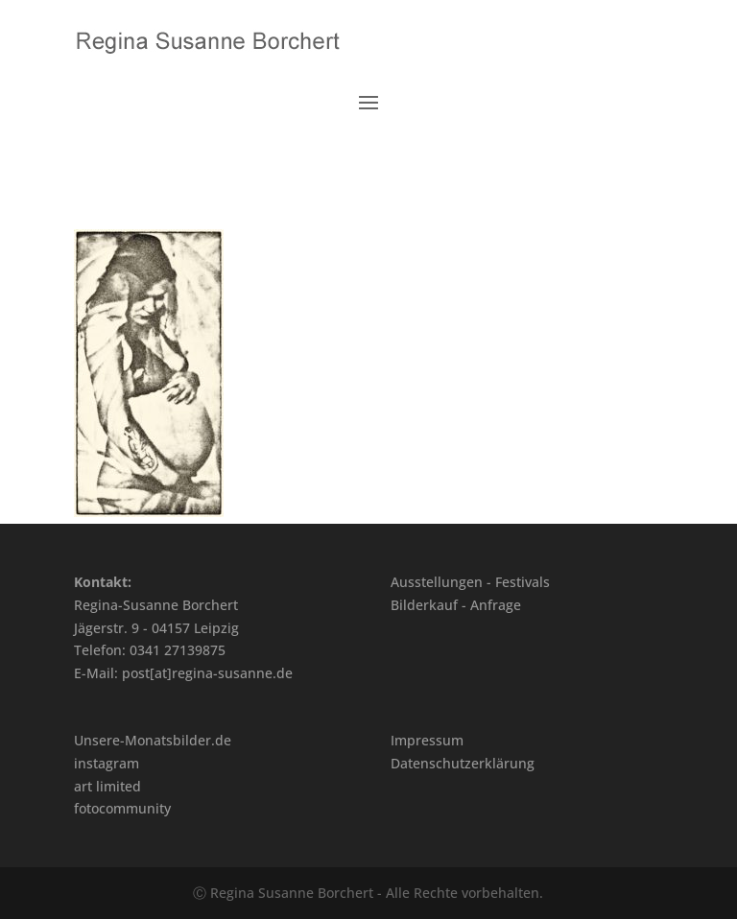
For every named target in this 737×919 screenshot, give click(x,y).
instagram (106, 763)
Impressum (427, 740)
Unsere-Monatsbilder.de (152, 740)
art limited (107, 786)
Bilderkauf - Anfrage (456, 605)
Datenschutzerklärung (463, 763)
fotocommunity (122, 808)
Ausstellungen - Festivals (470, 582)
